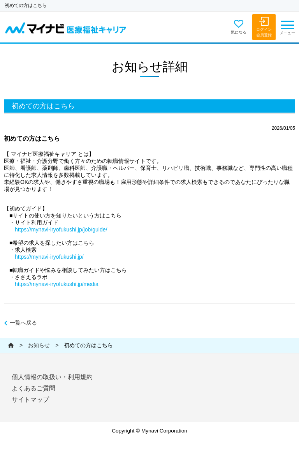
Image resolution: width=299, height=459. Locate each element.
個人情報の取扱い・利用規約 (52, 377)
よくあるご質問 (33, 388)
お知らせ (39, 345)
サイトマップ (30, 399)
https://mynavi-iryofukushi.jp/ (49, 257)
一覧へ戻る (23, 323)
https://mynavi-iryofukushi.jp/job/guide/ (61, 229)
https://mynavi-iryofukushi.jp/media (56, 284)
